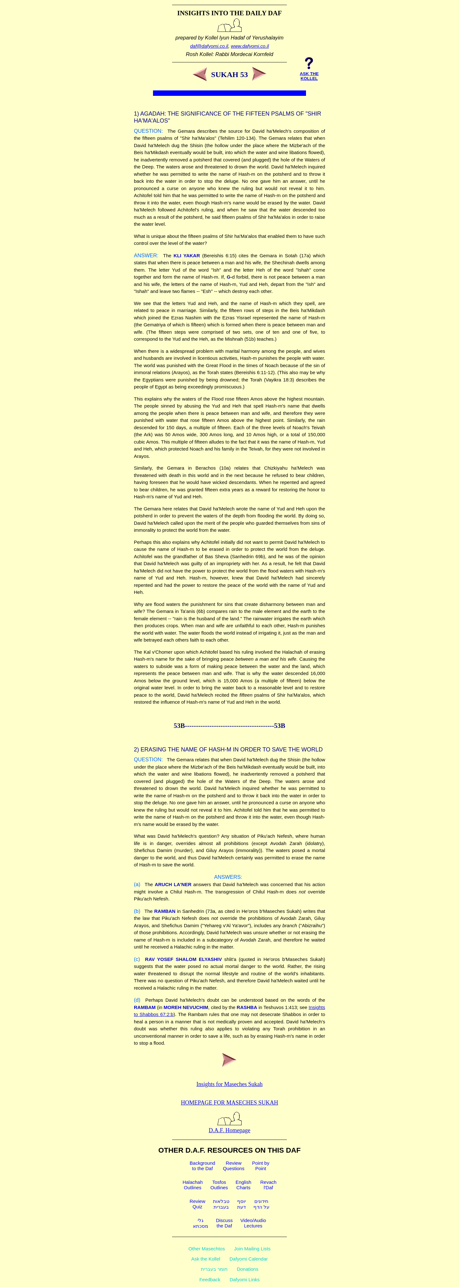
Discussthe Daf (224, 1223)
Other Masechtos (206, 1248)
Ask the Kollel (205, 1259)
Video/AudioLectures (253, 1223)
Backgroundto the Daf (202, 1165)
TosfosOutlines (219, 1184)
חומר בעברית (214, 1269)
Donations (248, 1269)
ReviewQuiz (197, 1203)
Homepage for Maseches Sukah (229, 1102)
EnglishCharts (243, 1184)
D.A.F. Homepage (230, 1127)
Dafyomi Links (244, 1279)
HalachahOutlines (193, 1184)
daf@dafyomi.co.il (209, 46)
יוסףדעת (241, 1204)
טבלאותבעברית (221, 1204)
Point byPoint (260, 1165)
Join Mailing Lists (252, 1248)
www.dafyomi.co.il (250, 46)
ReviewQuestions (233, 1165)
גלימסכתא (200, 1223)
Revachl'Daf (268, 1184)
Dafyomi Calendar (248, 1259)
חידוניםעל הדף (261, 1204)
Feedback (209, 1279)
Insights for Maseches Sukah (229, 1084)
